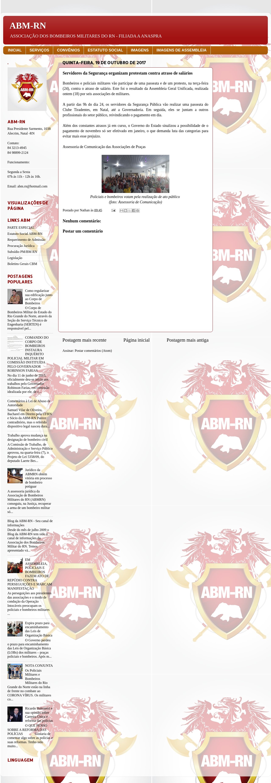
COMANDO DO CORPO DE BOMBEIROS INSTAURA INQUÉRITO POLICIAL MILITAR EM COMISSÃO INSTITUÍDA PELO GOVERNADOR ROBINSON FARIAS (28, 354)
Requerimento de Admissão (26, 240)
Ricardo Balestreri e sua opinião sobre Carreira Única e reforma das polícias (39, 715)
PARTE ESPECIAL (21, 228)
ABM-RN (28, 25)
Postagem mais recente (84, 340)
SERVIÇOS (39, 50)
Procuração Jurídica (21, 246)
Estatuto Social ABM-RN (24, 234)
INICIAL (15, 50)
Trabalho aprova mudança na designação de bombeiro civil (27, 437)
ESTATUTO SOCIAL (105, 50)
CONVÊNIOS (68, 50)
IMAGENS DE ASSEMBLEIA (181, 50)
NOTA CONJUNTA (39, 666)
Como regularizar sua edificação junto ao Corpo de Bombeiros (38, 297)
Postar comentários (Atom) (93, 351)
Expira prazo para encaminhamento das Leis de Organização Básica (38, 629)
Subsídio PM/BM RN (22, 252)
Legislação (14, 258)
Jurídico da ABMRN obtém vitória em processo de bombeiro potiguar (38, 478)
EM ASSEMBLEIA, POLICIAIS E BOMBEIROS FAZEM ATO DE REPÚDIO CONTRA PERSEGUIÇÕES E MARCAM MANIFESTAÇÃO (29, 574)
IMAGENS (140, 50)
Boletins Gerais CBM (22, 264)
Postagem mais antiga (188, 340)
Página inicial (136, 340)
